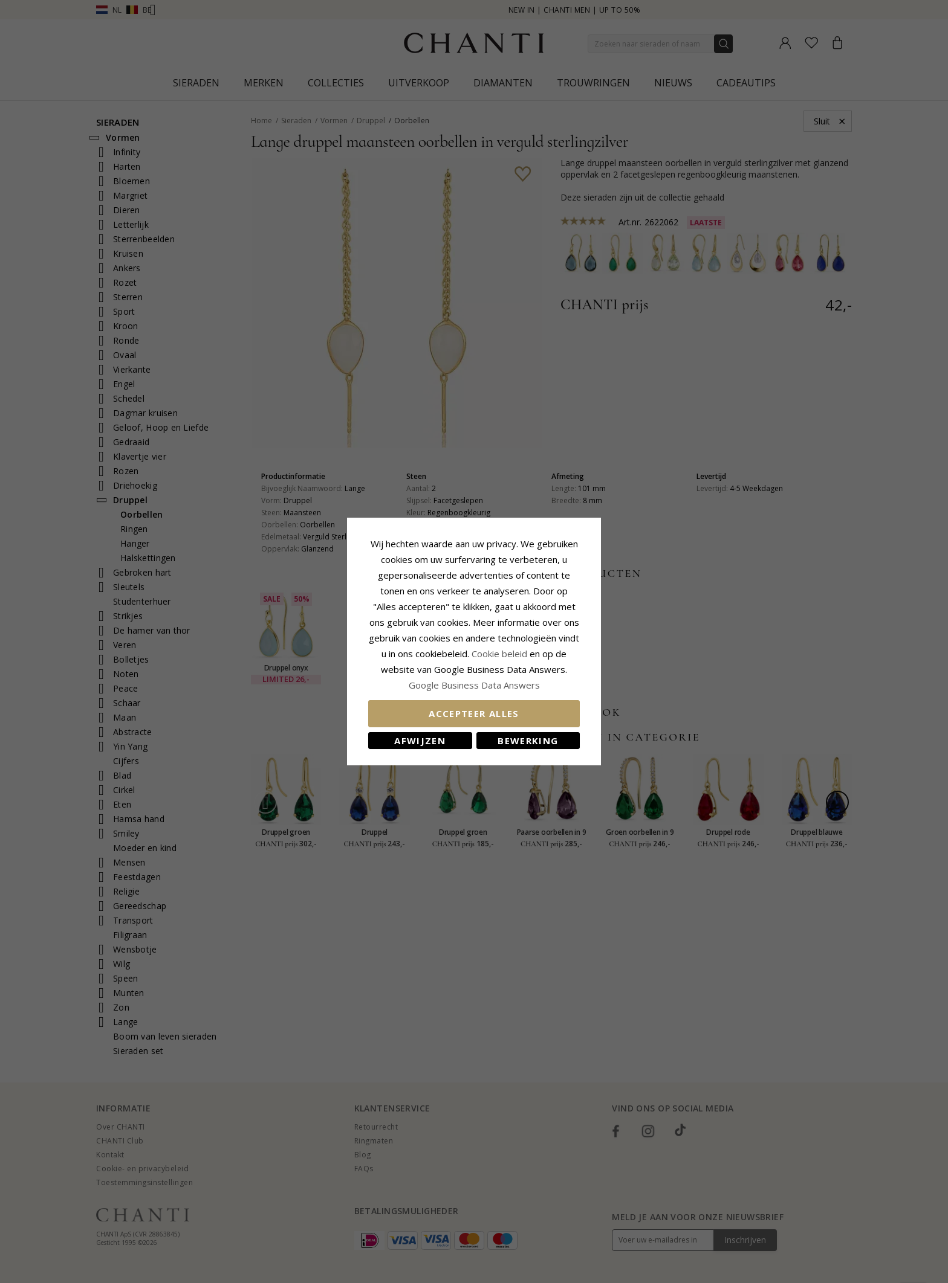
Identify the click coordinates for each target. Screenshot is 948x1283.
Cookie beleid (501, 654)
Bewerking (528, 741)
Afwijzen (420, 741)
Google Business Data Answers (474, 685)
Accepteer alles (474, 713)
